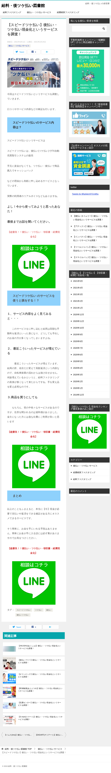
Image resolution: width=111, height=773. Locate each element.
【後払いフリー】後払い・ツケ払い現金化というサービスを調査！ (39, 661)
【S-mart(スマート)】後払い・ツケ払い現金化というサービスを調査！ (40, 718)
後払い (49, 610)
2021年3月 (78, 294)
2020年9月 (78, 334)
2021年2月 (78, 301)
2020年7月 (78, 348)
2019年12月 (78, 395)
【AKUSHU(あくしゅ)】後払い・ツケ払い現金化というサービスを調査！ (39, 647)
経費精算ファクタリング (68, 12)
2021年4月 (78, 288)
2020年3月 (78, 374)
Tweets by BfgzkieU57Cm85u (85, 194)
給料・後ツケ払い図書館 (25, 5)
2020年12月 (78, 314)
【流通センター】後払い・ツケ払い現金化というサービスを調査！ (39, 704)
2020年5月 (78, 361)
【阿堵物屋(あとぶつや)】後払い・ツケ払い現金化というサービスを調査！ (40, 689)
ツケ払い (38, 610)
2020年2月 (78, 381)
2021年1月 (78, 308)
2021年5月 (78, 281)
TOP (18, 749)
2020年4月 (78, 368)
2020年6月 (78, 354)
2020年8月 (78, 341)
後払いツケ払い (23, 615)
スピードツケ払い (24, 610)
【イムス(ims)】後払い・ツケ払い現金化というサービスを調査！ (19, 735)
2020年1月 (78, 388)
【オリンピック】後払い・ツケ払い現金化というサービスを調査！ (39, 675)
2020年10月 (78, 328)
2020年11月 (78, 321)
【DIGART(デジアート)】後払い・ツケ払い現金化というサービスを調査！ (50, 735)
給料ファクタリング (12, 12)
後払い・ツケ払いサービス (39, 12)
